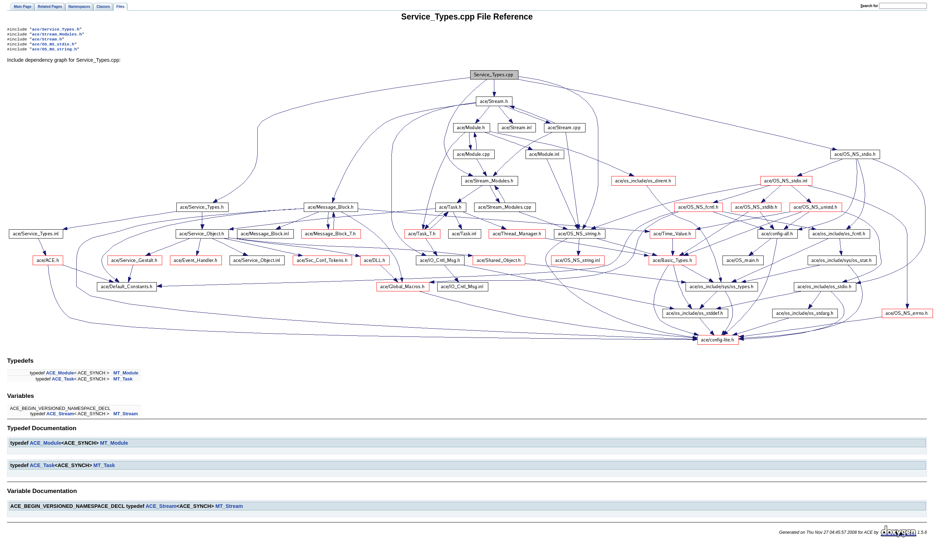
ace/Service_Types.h (55, 30)
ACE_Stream (60, 417)
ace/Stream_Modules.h (57, 35)
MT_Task (123, 382)
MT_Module (126, 376)
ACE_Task (63, 382)
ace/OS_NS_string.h (54, 52)
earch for (869, 6)
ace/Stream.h (47, 41)
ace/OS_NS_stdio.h (53, 47)
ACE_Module (60, 376)
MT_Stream (126, 417)
